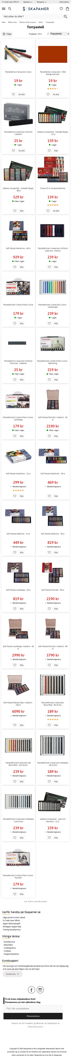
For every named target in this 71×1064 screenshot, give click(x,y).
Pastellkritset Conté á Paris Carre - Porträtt (18, 876)
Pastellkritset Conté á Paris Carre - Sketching (52, 362)
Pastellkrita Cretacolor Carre (18, 72)
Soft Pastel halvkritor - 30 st (53, 473)
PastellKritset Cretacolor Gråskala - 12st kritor (18, 820)
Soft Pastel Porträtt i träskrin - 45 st (52, 418)
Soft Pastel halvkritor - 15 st (18, 473)
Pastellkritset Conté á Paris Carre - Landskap (18, 418)
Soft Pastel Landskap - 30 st (18, 590)
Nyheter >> (27, 2)
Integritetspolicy (11, 954)
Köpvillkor (8, 945)
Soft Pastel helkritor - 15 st (18, 534)
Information (64, 2)
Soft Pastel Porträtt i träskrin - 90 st (52, 647)
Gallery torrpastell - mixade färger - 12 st (52, 133)
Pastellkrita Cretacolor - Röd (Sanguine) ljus (53, 73)
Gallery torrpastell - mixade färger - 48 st (18, 189)
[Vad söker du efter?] (35, 16)
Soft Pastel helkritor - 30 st (52, 534)
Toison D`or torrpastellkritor (52, 188)
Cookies (7, 951)
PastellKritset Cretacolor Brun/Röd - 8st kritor (53, 703)
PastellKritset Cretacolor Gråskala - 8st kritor (52, 764)
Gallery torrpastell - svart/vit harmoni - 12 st (52, 820)
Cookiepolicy (10, 948)
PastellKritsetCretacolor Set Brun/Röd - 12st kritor (18, 764)
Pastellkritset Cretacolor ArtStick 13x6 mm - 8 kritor (53, 249)
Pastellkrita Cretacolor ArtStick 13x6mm (18, 133)
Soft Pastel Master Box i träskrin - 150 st (18, 703)
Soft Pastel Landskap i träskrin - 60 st (18, 647)
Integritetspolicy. (35, 1026)
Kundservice (9, 941)
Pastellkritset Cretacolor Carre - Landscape (52, 306)
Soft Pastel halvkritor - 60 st (18, 248)
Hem (3, 22)
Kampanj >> (41, 2)
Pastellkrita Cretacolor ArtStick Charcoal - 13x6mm (18, 362)
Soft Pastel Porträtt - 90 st (52, 590)
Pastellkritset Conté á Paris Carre (18, 305)
